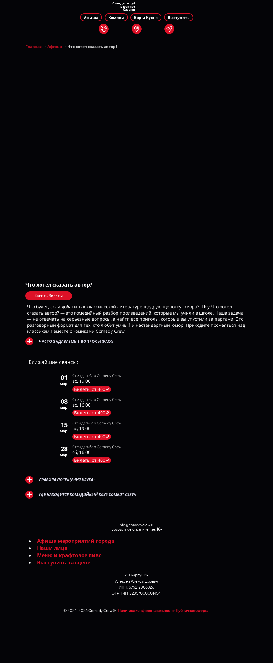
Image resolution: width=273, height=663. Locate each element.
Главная (33, 46)
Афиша (54, 46)
